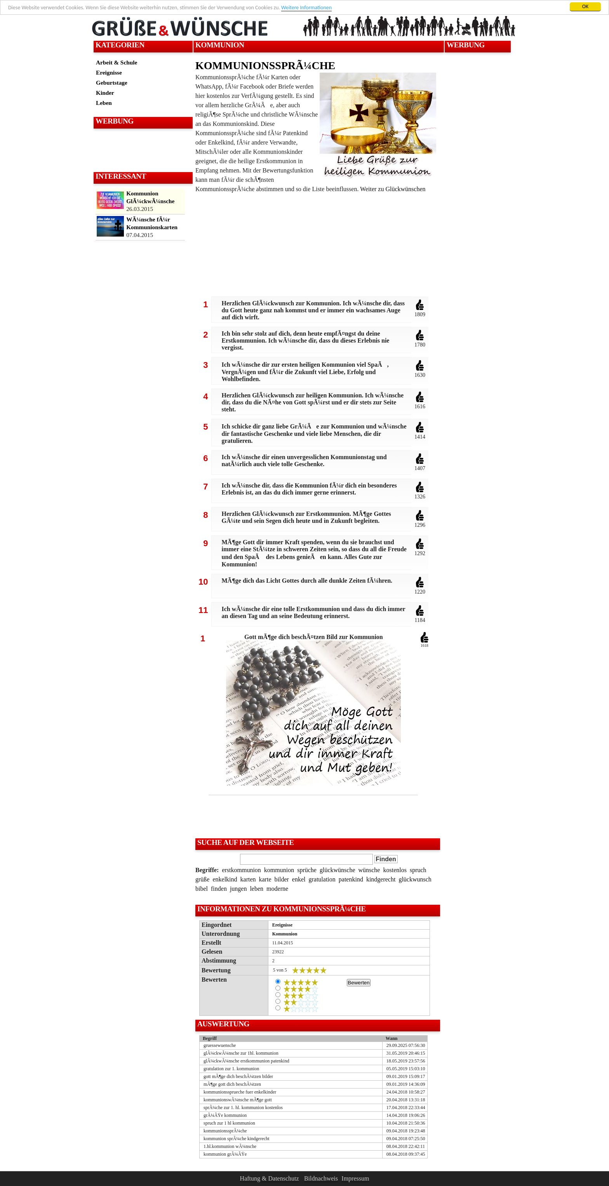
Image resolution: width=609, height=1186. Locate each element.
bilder (282, 879)
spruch (418, 870)
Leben (104, 102)
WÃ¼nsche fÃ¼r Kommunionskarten (151, 223)
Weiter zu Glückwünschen (392, 189)
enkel (299, 879)
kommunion (279, 870)
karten (248, 879)
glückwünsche (337, 870)
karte (265, 879)
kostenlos (394, 870)
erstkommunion (241, 870)
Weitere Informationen (306, 7)
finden (219, 888)
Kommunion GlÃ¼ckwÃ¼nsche (150, 197)
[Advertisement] (142, 149)
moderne (277, 888)
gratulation (321, 879)
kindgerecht (381, 879)
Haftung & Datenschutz (269, 1178)
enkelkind (224, 879)
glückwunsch (414, 879)
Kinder (105, 92)
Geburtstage (111, 82)
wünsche (369, 870)
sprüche (307, 870)
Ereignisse (109, 72)
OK (585, 6)
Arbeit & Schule (116, 62)
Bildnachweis (321, 1178)
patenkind (351, 879)
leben (256, 888)
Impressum (355, 1178)
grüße (202, 879)
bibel (201, 888)
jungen (238, 888)
